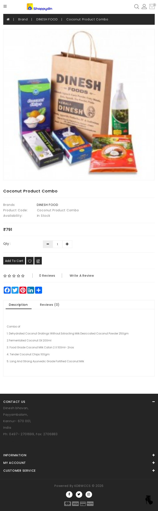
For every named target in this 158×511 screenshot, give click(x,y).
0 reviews (47, 275)
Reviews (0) (50, 305)
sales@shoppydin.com (21, 440)
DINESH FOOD (47, 19)
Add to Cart (14, 261)
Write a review (82, 275)
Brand (23, 19)
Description (18, 305)
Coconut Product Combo (87, 19)
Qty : (6, 243)
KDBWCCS (82, 486)
